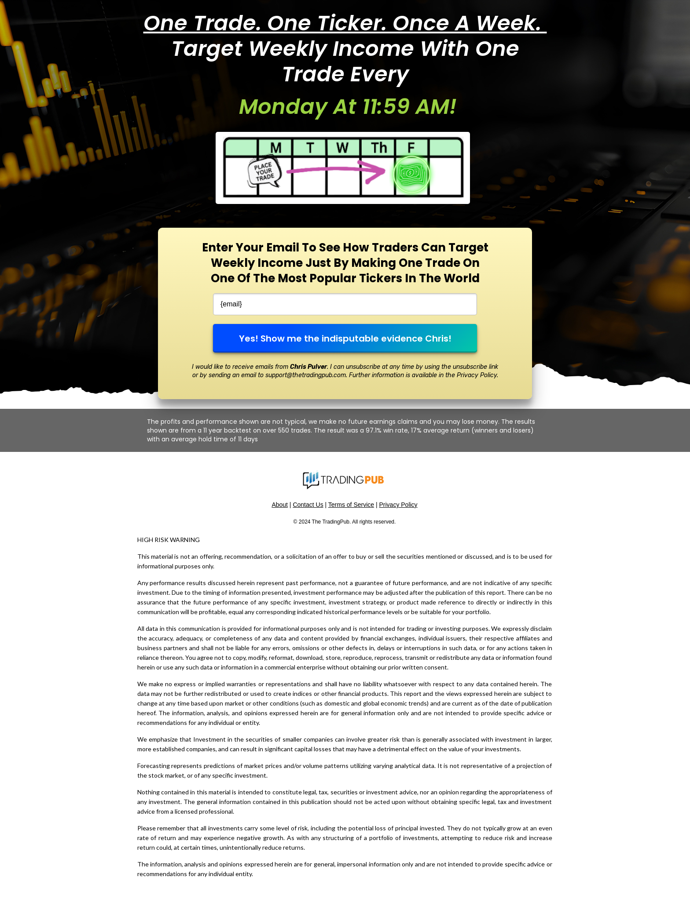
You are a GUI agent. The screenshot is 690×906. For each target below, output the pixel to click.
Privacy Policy (398, 504)
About (280, 504)
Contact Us (308, 504)
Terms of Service (351, 504)
